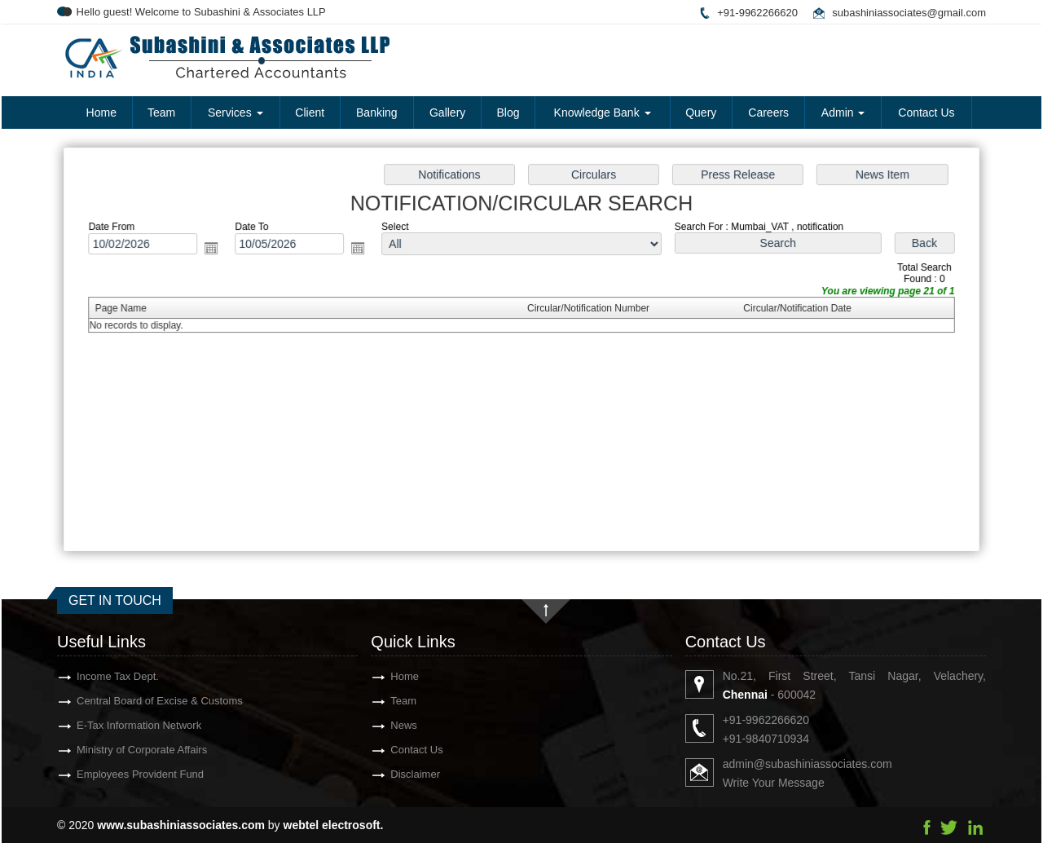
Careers (768, 112)
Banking (377, 112)
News (389, 725)
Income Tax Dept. (103, 676)
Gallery (447, 112)
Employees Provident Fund (125, 774)
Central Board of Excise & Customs (145, 701)
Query (700, 112)
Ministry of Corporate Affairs (127, 750)
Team (161, 112)
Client (309, 112)
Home (101, 112)
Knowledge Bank (602, 112)
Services (235, 112)
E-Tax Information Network (124, 725)
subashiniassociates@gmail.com (909, 13)
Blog (507, 112)
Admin (843, 112)
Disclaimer (400, 774)
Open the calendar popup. (217, 250)
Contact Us (926, 112)
